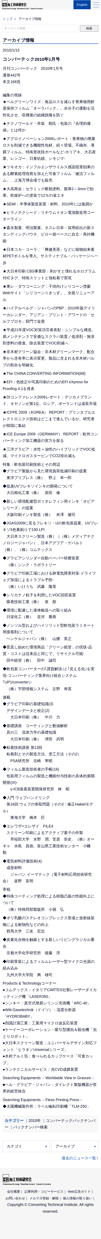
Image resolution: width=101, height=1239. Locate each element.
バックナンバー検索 (30, 1127)
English (81, 7)
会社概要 (13, 1191)
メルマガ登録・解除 (44, 1198)
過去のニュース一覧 (79, 1158)
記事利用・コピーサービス (44, 1191)
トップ (7, 19)
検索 (89, 28)
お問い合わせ (15, 1198)
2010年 (35, 1120)
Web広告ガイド (79, 1191)
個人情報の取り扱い (77, 1198)
